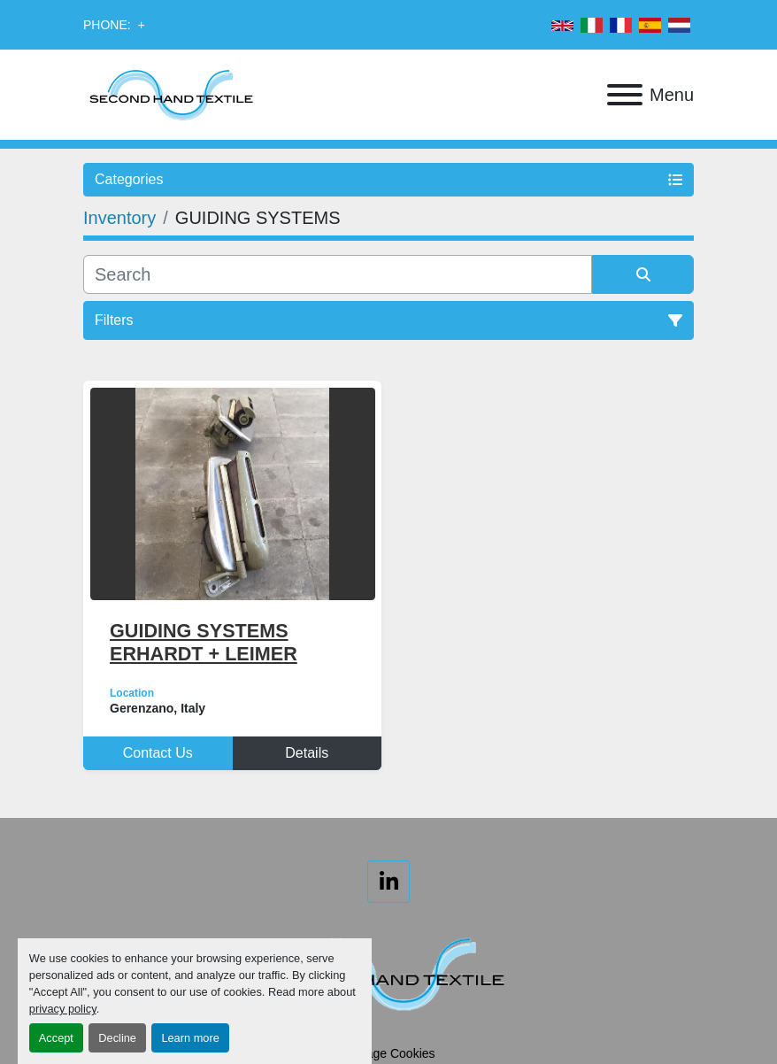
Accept (56, 1038)
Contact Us (158, 752)
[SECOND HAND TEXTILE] (388, 972)
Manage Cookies (388, 1053)
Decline (117, 1038)
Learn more (190, 1038)
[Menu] (624, 94)
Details (306, 752)
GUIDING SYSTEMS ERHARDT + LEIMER (203, 642)
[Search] (337, 274)
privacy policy (62, 1008)
